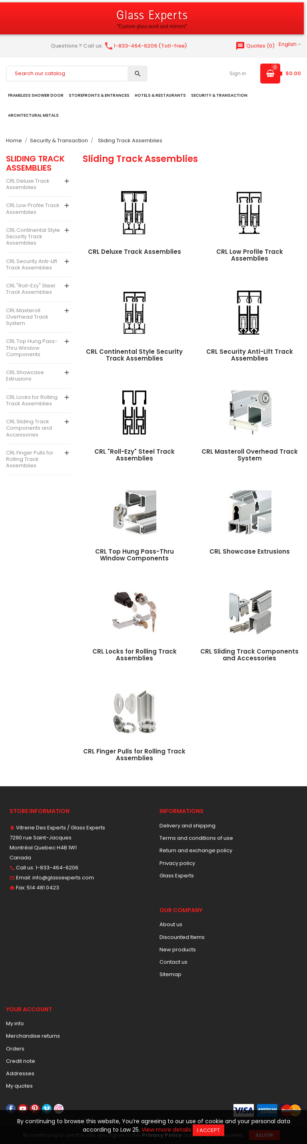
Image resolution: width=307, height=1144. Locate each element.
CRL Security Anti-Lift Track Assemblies (31, 264)
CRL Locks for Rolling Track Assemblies (32, 400)
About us (170, 924)
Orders (15, 1048)
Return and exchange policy (195, 850)
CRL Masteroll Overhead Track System (27, 317)
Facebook (11, 1109)
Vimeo (47, 1109)
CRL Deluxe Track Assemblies (28, 184)
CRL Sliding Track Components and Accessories (29, 428)
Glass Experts (176, 875)
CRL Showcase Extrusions (25, 376)
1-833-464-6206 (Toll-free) (145, 46)
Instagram (59, 1109)
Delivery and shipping (187, 825)
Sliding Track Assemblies (35, 163)
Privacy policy (177, 863)
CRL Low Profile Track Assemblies (33, 208)
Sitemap (170, 974)
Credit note (20, 1061)
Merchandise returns (33, 1036)
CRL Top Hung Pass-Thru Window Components (32, 347)
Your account (29, 1009)
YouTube (23, 1109)
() (255, 46)
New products (177, 949)
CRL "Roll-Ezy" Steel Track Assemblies (30, 289)
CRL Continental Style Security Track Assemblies (33, 236)
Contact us (173, 962)
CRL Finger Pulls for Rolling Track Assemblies (30, 459)
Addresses (20, 1073)
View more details (166, 1130)
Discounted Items (182, 937)
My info (15, 1023)
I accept (208, 1130)
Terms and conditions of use (196, 838)
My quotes (19, 1086)
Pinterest (35, 1109)
